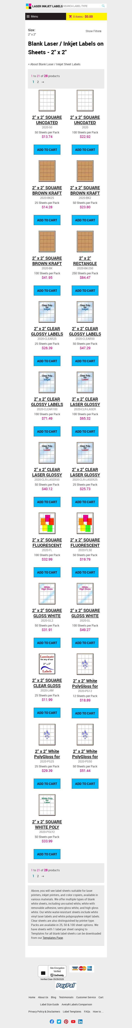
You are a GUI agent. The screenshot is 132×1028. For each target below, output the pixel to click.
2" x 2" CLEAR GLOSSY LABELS (47, 331)
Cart (101, 997)
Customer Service (86, 997)
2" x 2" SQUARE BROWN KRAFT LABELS (47, 193)
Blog (53, 997)
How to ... (98, 1011)
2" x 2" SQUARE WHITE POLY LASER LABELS (47, 827)
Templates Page (53, 938)
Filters (97, 31)
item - (81, 16)
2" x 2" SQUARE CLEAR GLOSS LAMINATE (47, 686)
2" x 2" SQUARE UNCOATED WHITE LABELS (47, 122)
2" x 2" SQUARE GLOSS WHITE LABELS (47, 616)
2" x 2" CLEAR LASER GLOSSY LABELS (85, 404)
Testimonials (66, 997)
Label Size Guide (49, 1004)
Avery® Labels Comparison (77, 1004)
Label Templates (72, 1011)
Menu (34, 16)
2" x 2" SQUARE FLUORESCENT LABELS (47, 545)
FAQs (87, 1011)
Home (32, 997)
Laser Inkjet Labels (44, 6)
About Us (43, 997)
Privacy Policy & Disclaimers (44, 1011)
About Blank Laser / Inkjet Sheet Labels (55, 64)
